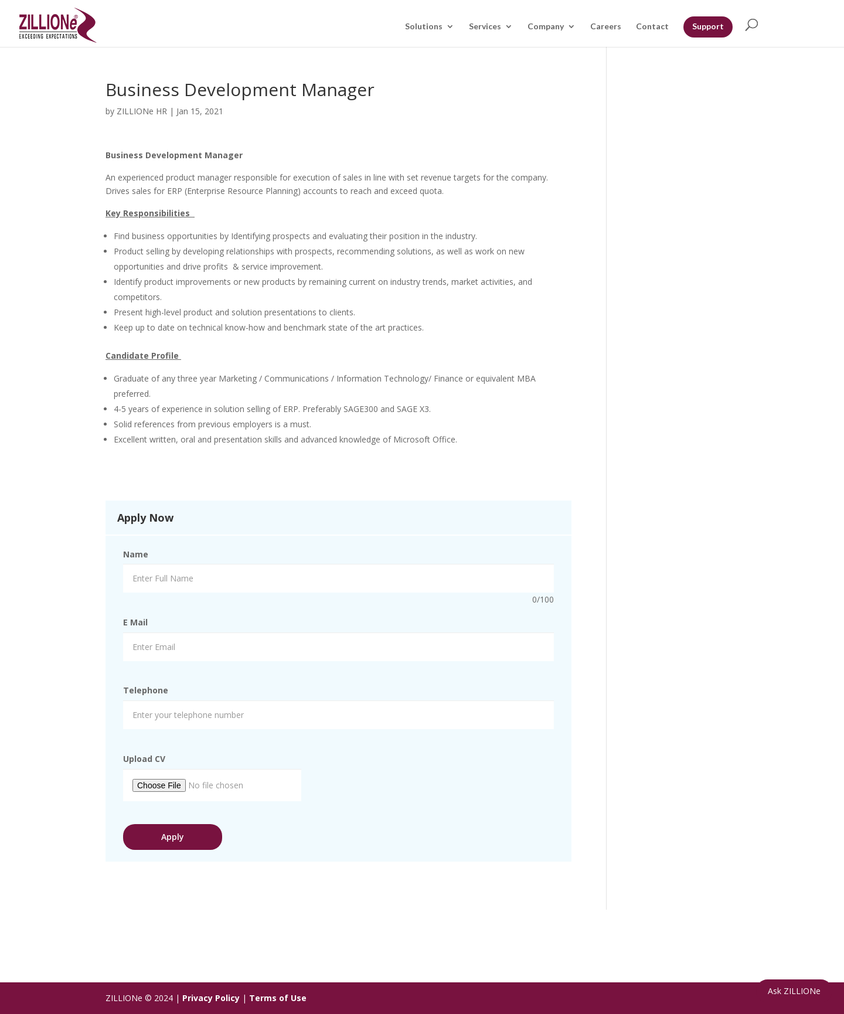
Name (135, 554)
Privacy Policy (211, 997)
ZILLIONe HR (142, 111)
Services (485, 26)
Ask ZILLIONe (794, 990)
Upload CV (144, 758)
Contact (652, 26)
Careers (605, 26)
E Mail (135, 622)
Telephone (145, 690)
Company (546, 26)
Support (708, 26)
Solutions (424, 26)
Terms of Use (278, 997)
